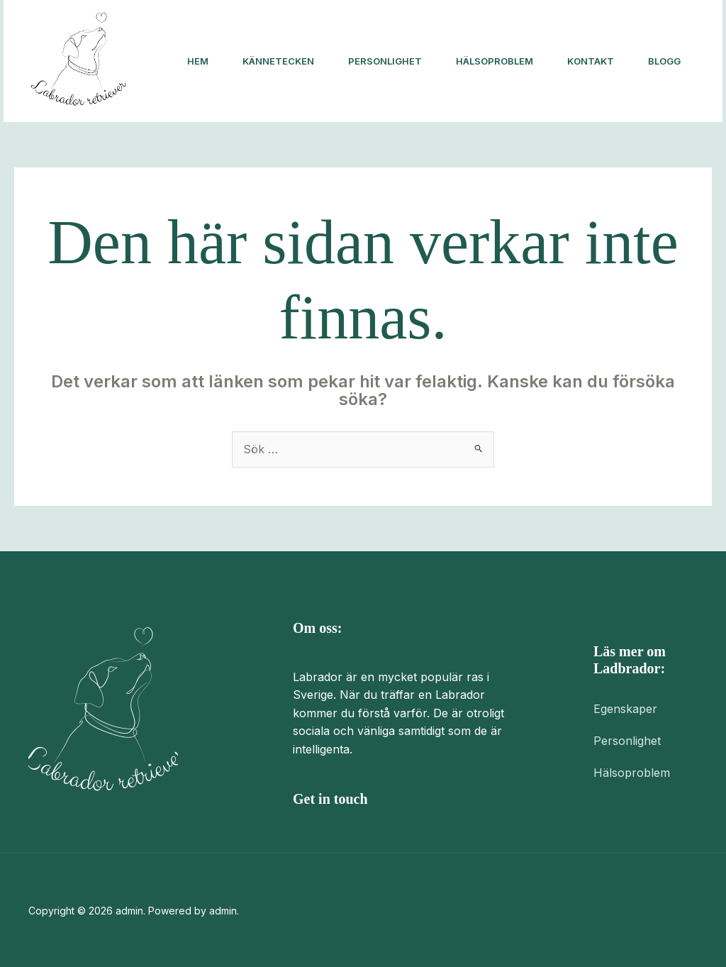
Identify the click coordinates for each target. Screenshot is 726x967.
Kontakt (590, 61)
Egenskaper (625, 709)
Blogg (664, 61)
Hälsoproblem (494, 61)
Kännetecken (278, 61)
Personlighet (385, 61)
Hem (197, 61)
